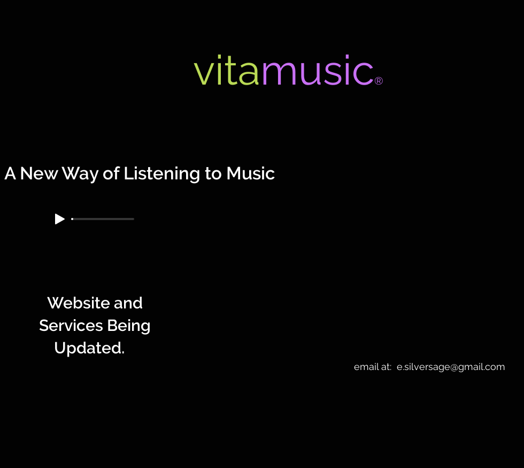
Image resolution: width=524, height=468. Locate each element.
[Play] (60, 219)
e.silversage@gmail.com (451, 366)
